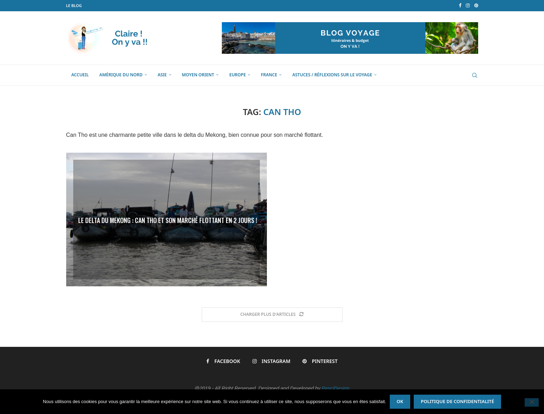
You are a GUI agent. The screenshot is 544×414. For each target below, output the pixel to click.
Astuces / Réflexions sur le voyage (332, 75)
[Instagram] (468, 5)
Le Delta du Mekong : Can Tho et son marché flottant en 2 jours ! (167, 220)
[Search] (474, 75)
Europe (237, 75)
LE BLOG (74, 5)
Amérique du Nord (121, 75)
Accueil (80, 75)
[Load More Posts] (272, 314)
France (269, 75)
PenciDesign (336, 388)
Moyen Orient (198, 75)
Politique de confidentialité (457, 401)
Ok (400, 401)
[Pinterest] (476, 5)
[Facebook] (460, 5)
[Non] (532, 402)
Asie (162, 75)
